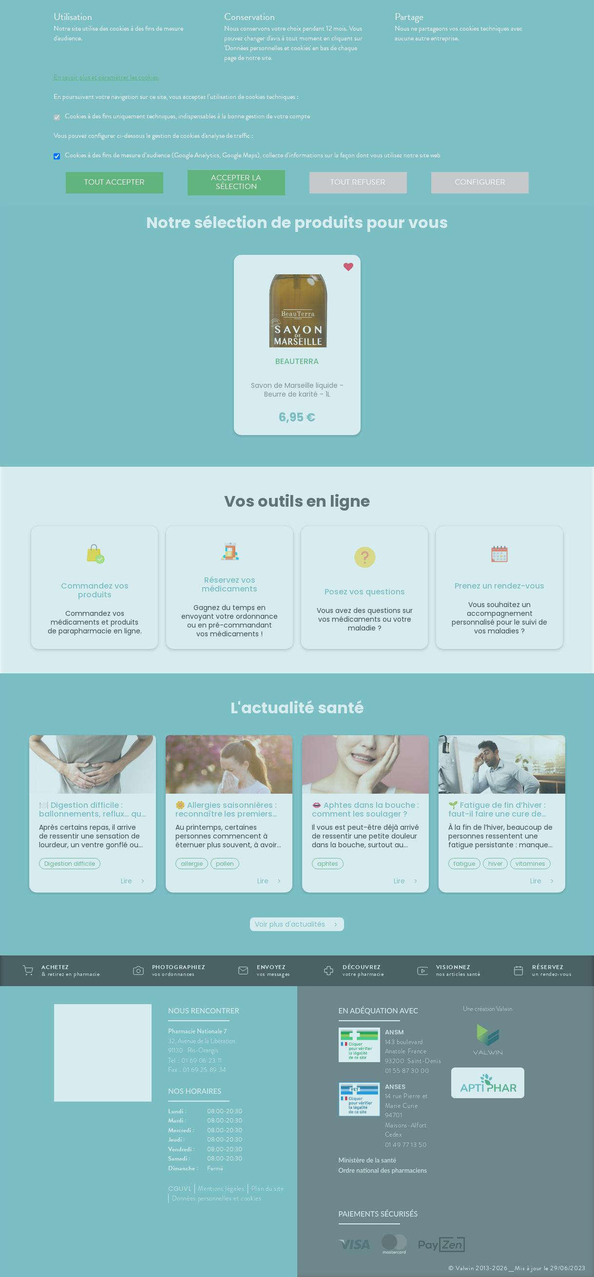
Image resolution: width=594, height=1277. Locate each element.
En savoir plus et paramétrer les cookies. (106, 77)
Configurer (480, 182)
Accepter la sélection (236, 182)
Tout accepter (114, 182)
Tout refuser (357, 182)
